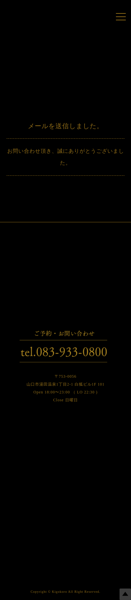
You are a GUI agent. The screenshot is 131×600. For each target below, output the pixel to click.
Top (125, 594)
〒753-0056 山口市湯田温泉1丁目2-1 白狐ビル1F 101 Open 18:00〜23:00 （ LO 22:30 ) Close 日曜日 (66, 388)
